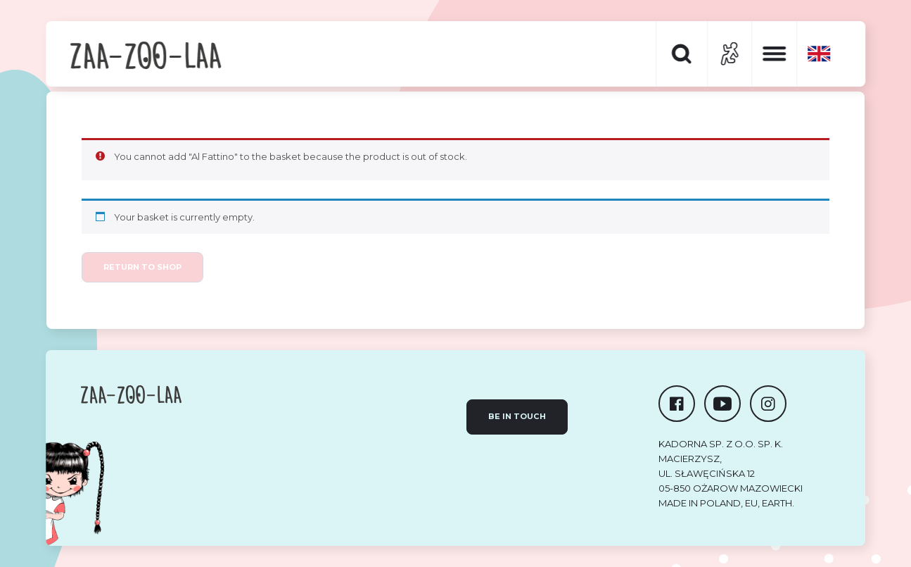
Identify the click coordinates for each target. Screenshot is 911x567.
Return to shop (142, 267)
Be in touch (517, 416)
